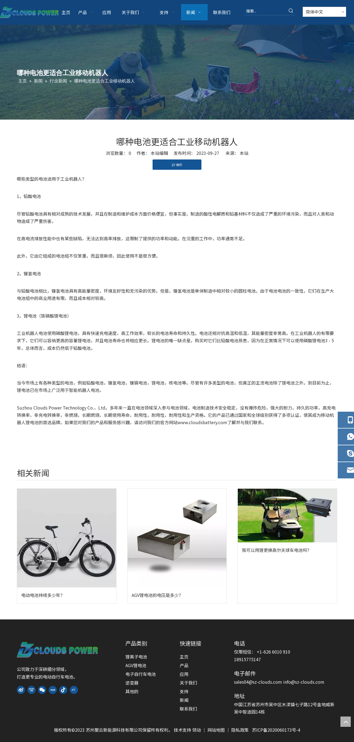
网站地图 (216, 730)
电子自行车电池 (140, 674)
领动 (197, 730)
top (345, 722)
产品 (184, 665)
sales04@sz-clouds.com (258, 682)
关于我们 (188, 682)
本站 (244, 153)
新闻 (184, 700)
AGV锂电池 (135, 665)
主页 (184, 656)
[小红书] (53, 690)
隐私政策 (240, 730)
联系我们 (188, 708)
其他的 (131, 691)
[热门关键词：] (291, 11)
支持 (184, 691)
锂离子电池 (136, 656)
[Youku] (31, 690)
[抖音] (63, 690)
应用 (184, 674)
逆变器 (131, 682)
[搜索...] (265, 11)
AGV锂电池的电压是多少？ (157, 595)
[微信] (42, 690)
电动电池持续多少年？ (43, 595)
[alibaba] (74, 690)
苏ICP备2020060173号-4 (276, 730)
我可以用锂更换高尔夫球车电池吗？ (276, 550)
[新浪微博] (21, 690)
